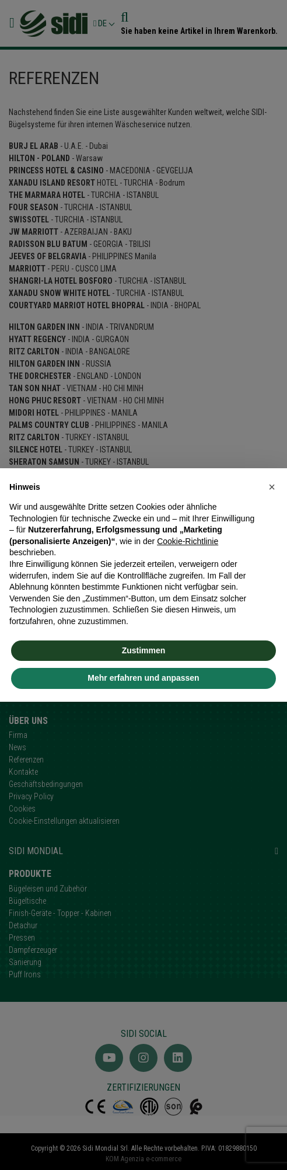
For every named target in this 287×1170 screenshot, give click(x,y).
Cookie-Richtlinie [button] (187, 541)
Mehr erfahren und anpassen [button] (143, 677)
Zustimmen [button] (144, 650)
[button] (271, 487)
